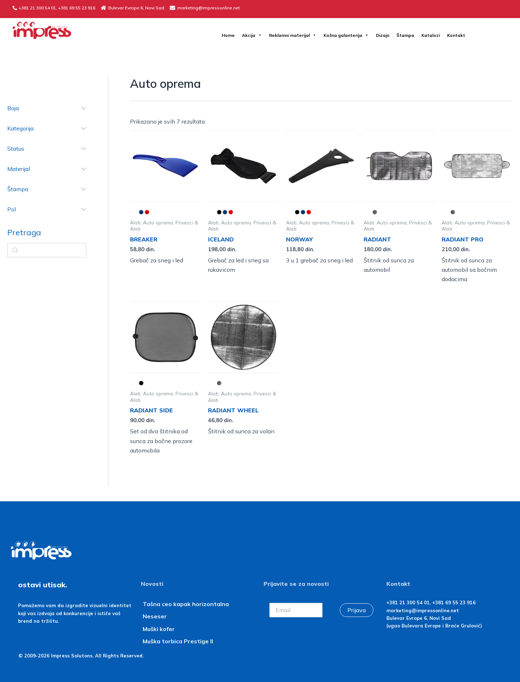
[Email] (295, 610)
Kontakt (456, 35)
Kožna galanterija (346, 35)
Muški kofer (159, 628)
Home (228, 35)
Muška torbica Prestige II (178, 641)
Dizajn (382, 35)
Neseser (155, 616)
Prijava (356, 610)
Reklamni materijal (292, 35)
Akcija (252, 35)
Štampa (405, 35)
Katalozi (430, 35)
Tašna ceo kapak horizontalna (186, 604)
